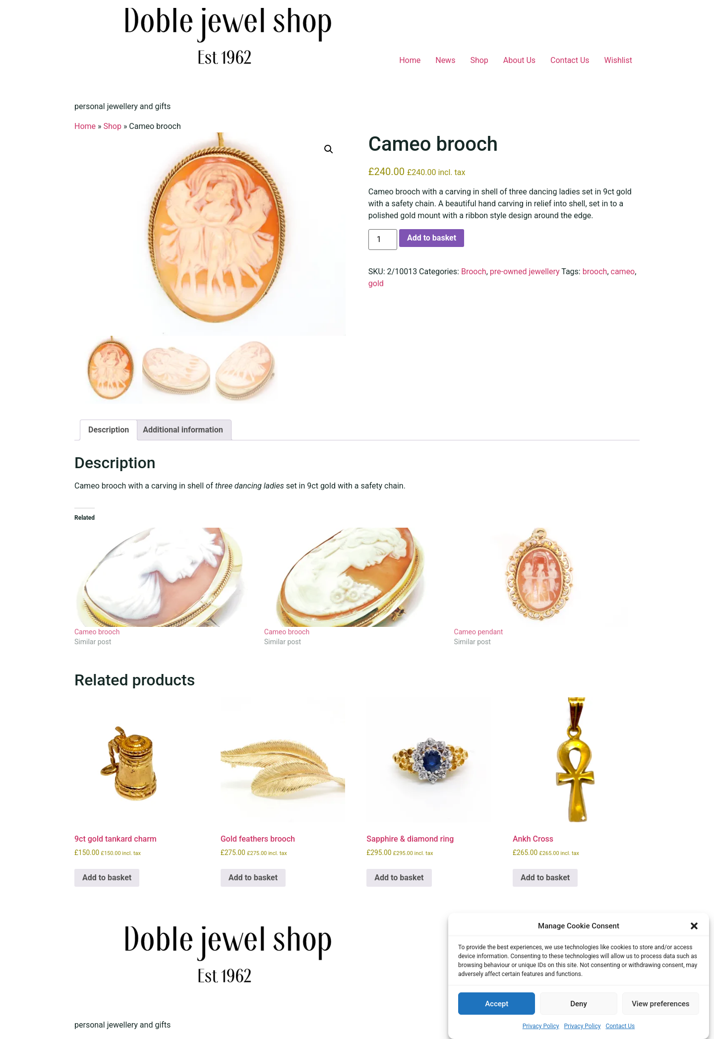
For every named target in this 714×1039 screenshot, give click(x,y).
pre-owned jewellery (525, 271)
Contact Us (620, 1026)
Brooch (473, 271)
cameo (623, 271)
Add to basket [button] (106, 877)
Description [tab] (108, 429)
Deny (578, 1003)
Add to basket (431, 238)
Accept (496, 1003)
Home (409, 60)
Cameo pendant (478, 632)
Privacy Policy (541, 1026)
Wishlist (618, 60)
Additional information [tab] (183, 429)
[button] (694, 926)
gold (376, 283)
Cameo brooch (96, 632)
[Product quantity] (382, 239)
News (445, 60)
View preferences (660, 1003)
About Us (519, 60)
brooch (595, 271)
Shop (479, 60)
